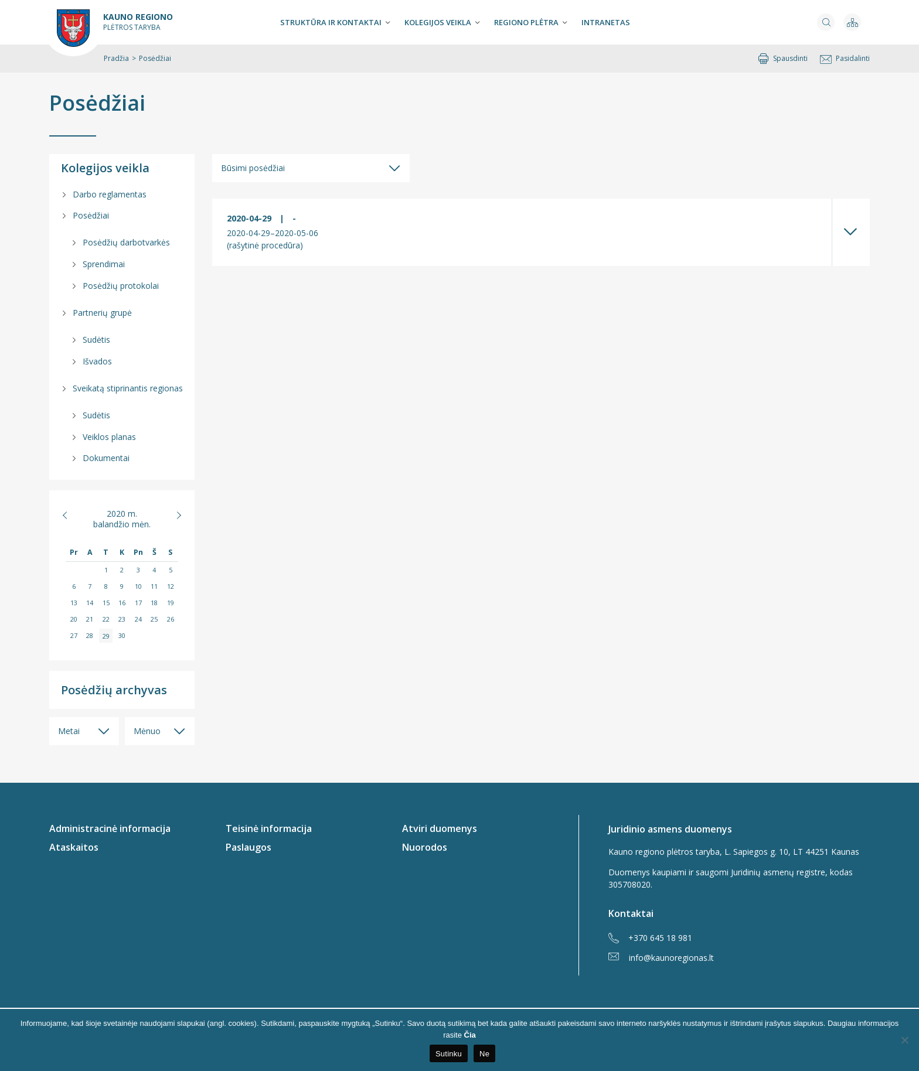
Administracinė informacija (110, 828)
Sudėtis (96, 339)
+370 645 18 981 (650, 938)
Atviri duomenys (439, 828)
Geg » (172, 515)
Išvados (97, 361)
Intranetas (605, 22)
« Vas (71, 515)
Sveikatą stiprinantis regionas (128, 388)
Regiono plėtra (526, 22)
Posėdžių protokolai (121, 285)
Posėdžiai (97, 103)
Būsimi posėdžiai (253, 167)
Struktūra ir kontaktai (331, 22)
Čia (470, 1035)
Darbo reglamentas (110, 194)
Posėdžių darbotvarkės (126, 242)
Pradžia (116, 58)
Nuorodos (424, 847)
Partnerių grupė (102, 312)
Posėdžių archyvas (114, 690)
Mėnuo (147, 730)
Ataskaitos (73, 847)
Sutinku (448, 1053)
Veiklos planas (109, 436)
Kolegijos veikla (437, 22)
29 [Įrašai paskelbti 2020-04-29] (106, 635)
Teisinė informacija (269, 828)
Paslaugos (248, 847)
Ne (484, 1053)
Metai (69, 730)
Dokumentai (106, 457)
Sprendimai (104, 264)
